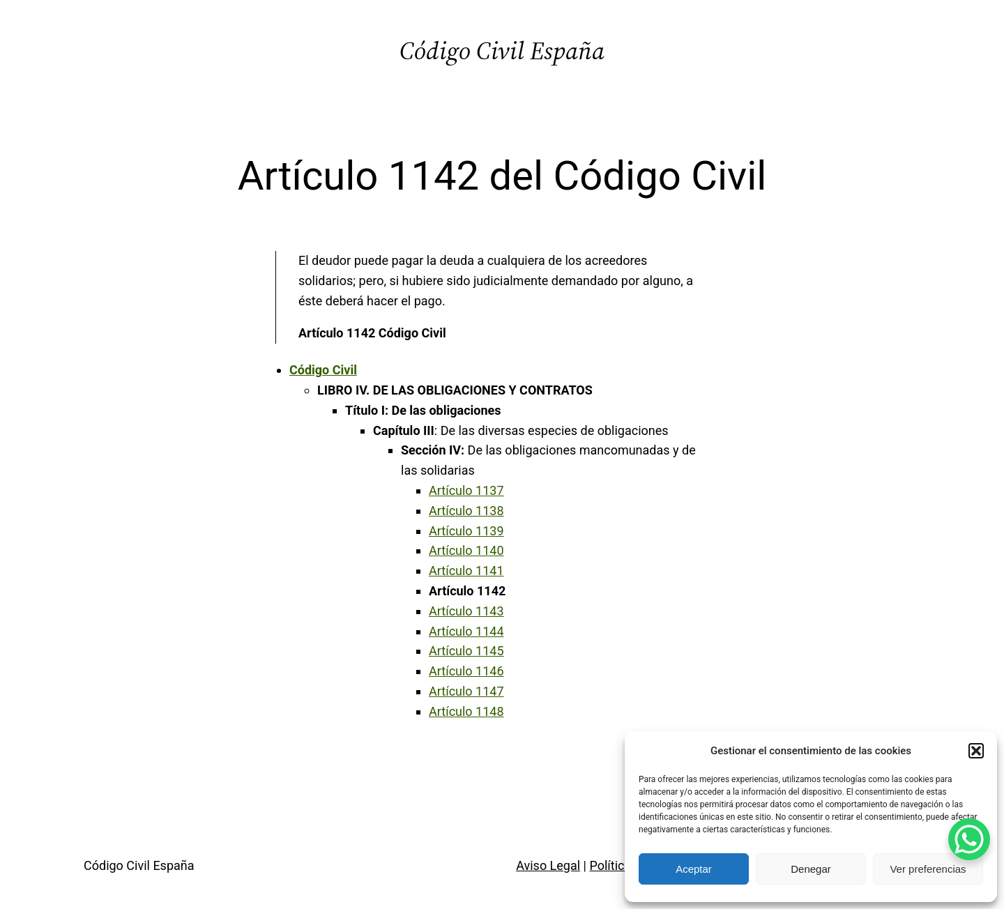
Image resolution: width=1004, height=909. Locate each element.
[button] (976, 751)
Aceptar (694, 869)
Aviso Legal (548, 865)
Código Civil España (502, 50)
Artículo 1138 (466, 510)
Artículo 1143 (466, 611)
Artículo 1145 (466, 650)
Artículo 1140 (466, 550)
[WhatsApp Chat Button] (969, 839)
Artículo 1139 (466, 531)
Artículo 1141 (466, 570)
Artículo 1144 (466, 631)
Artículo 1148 (466, 711)
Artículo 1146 (466, 671)
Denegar (811, 869)
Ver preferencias (928, 869)
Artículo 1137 (466, 490)
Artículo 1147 (466, 691)
